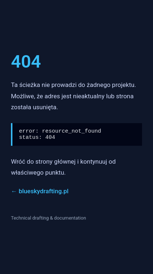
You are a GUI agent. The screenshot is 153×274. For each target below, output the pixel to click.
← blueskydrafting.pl (40, 193)
